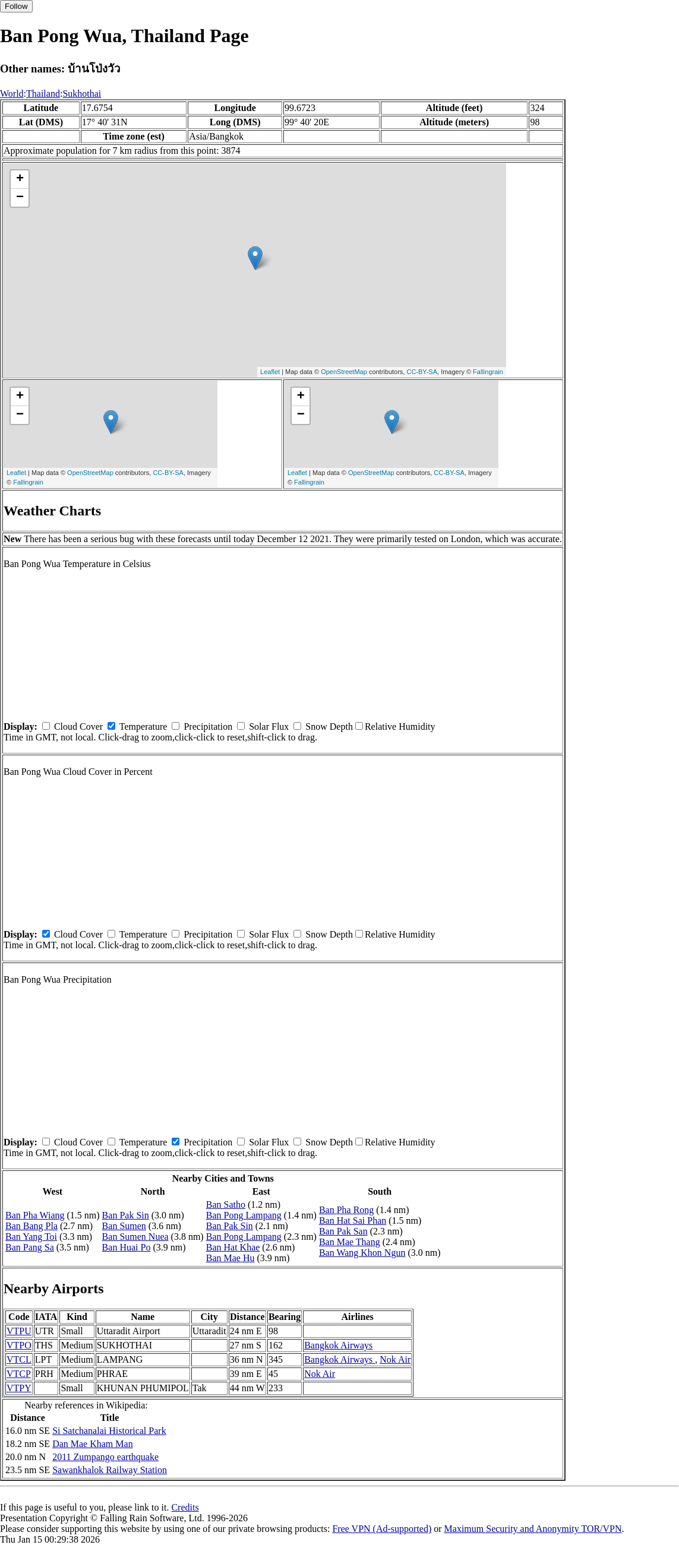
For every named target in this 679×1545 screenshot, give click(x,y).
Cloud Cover (78, 726)
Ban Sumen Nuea (135, 1236)
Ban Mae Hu (230, 1258)
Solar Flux (269, 726)
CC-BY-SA (421, 371)
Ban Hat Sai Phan (352, 1220)
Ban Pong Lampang (244, 1215)
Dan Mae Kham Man (92, 1444)
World (12, 93)
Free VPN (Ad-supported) (381, 1529)
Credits (184, 1507)
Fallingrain (488, 371)
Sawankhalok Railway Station (109, 1470)
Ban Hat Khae (233, 1247)
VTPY (19, 1388)
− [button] (20, 198)
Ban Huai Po (126, 1247)
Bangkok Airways (338, 1345)
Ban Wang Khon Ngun (362, 1253)
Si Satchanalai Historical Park (109, 1431)
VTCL (19, 1359)
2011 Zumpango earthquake (105, 1457)
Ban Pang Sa (29, 1247)
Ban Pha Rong (346, 1210)
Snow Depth (329, 726)
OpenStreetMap (344, 371)
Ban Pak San (343, 1231)
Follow (16, 6)
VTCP (19, 1374)
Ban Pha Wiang (35, 1215)
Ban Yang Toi (31, 1236)
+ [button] (20, 179)
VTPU (19, 1331)
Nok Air (395, 1359)
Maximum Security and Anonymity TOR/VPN (533, 1529)
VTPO (19, 1345)
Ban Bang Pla (31, 1226)
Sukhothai (81, 93)
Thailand (43, 93)
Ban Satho (225, 1204)
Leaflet (270, 371)
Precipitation (208, 726)
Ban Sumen (124, 1226)
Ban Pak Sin (125, 1215)
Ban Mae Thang (349, 1242)
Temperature (143, 726)
